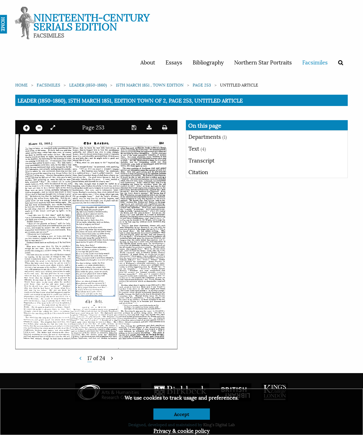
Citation (198, 171)
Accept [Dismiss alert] (181, 413)
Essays (174, 62)
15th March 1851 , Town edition (150, 85)
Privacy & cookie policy (181, 430)
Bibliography (208, 62)
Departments (207, 136)
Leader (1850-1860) (88, 85)
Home (21, 85)
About (147, 62)
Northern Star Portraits (263, 62)
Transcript (201, 160)
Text (197, 148)
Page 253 (202, 85)
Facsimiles (315, 62)
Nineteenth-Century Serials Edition (91, 21)
